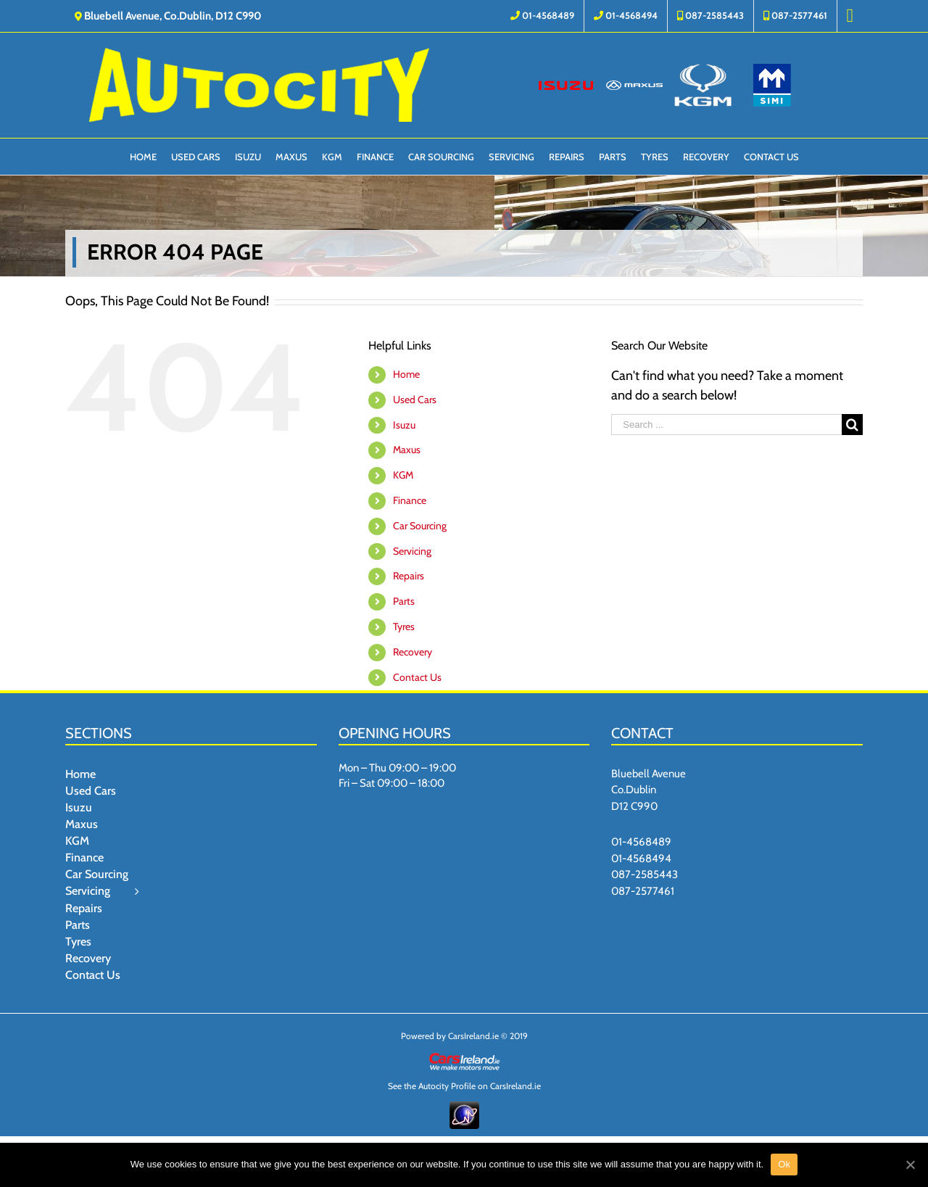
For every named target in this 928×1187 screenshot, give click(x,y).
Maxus (406, 449)
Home (406, 374)
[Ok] (910, 1164)
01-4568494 (641, 858)
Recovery (412, 651)
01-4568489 (641, 841)
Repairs (408, 575)
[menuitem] (542, 16)
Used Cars (414, 399)
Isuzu (404, 424)
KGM (403, 474)
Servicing (412, 551)
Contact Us (417, 677)
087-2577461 (642, 891)
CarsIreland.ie (473, 1035)
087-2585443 (644, 874)
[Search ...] (726, 424)
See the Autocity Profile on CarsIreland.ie (464, 1085)
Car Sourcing (420, 525)
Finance (409, 500)
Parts (404, 601)
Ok (784, 1164)
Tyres (404, 626)
